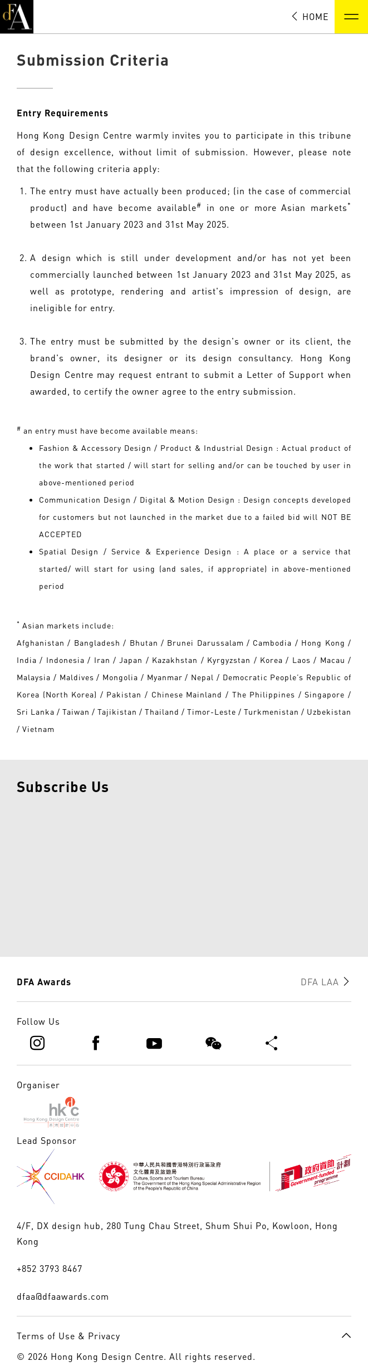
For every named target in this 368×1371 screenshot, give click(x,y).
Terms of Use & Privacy (68, 1335)
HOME (309, 16)
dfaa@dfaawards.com (63, 1296)
